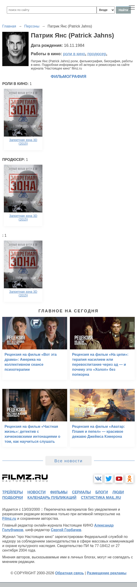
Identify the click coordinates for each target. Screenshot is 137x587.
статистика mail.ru (101, 498)
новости (36, 492)
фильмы (58, 492)
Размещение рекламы (107, 573)
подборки (12, 498)
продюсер (96, 54)
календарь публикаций (51, 498)
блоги (101, 492)
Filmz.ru (9, 518)
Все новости (68, 461)
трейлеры (12, 492)
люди (118, 492)
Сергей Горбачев (66, 530)
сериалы (81, 492)
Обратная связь (69, 573)
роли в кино (74, 54)
